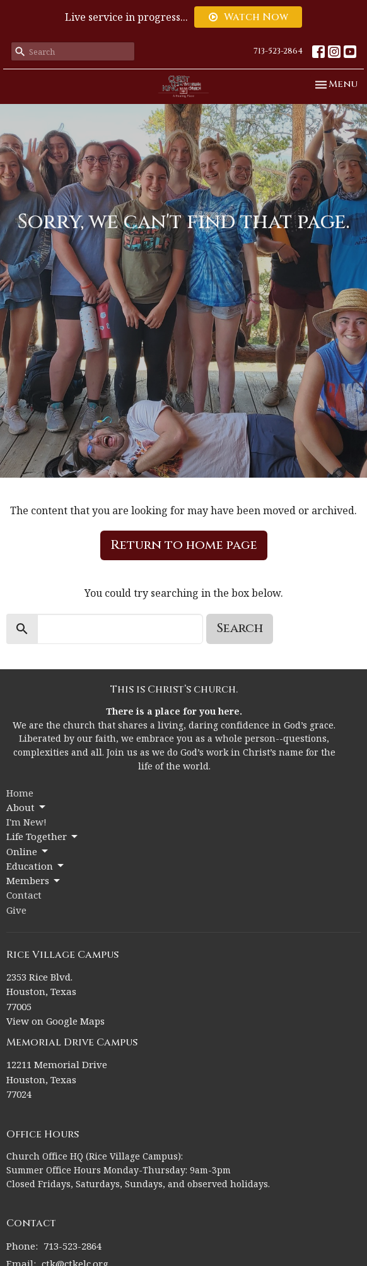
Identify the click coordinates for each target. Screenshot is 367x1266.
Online (28, 851)
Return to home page (183, 544)
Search (239, 627)
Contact (24, 895)
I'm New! (26, 821)
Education (36, 866)
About (26, 807)
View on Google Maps (55, 1021)
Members (34, 880)
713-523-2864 (278, 51)
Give (16, 910)
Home (19, 792)
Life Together (42, 836)
